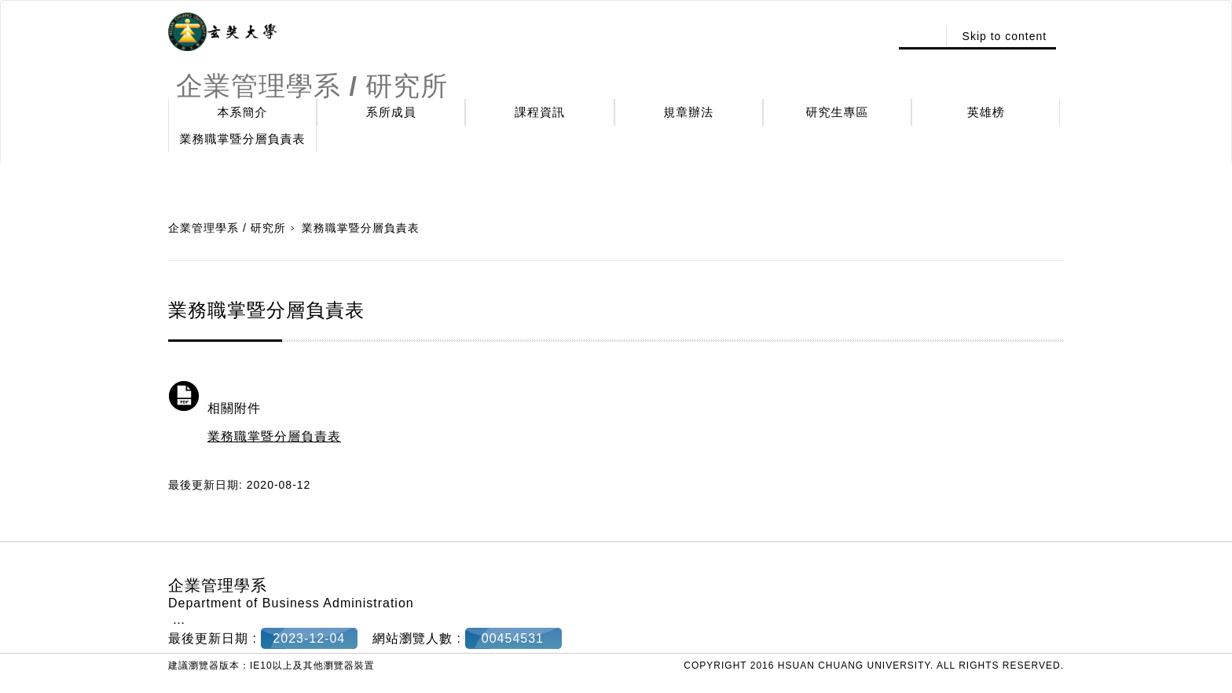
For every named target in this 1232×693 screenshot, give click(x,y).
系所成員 (391, 112)
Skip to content (1004, 36)
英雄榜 (986, 112)
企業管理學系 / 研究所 (227, 228)
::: (920, 36)
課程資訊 (540, 112)
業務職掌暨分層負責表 (243, 138)
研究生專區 (837, 112)
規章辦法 (688, 112)
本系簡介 (243, 112)
